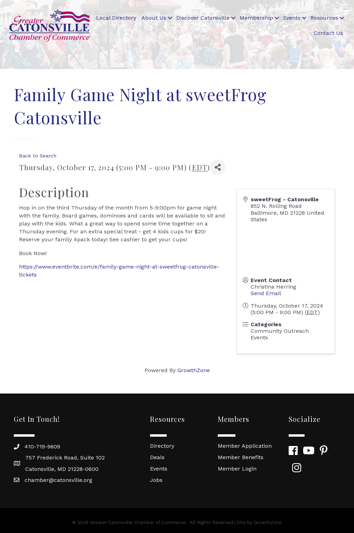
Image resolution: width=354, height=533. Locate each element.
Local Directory (116, 17)
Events (291, 17)
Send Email (266, 293)
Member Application (245, 446)
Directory (162, 446)
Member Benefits (240, 457)
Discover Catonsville (203, 17)
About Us (153, 17)
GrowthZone (193, 370)
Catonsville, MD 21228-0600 (62, 469)
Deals (157, 457)
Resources (324, 17)
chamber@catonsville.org (58, 480)
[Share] (217, 167)
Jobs (156, 480)
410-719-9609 (42, 446)
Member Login (237, 468)
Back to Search (37, 155)
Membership (256, 17)
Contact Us (328, 33)
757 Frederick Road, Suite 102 (65, 457)
